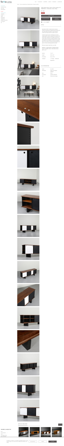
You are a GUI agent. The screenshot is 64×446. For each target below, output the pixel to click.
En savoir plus (32, 441)
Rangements (52, 60)
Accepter (52, 441)
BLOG (2, 431)
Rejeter (43, 441)
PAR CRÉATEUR (3, 9)
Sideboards (57, 58)
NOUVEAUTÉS (3, 5)
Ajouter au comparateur (56, 19)
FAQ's (2, 434)
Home (18, 4)
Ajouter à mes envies (45, 18)
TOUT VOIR (2, 8)
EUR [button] (35, 1)
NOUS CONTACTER (3, 436)
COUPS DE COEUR (3, 7)
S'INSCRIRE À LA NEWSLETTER (6, 429)
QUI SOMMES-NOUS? (4, 435)
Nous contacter (51, 15)
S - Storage (52, 58)
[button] (3, 14)
